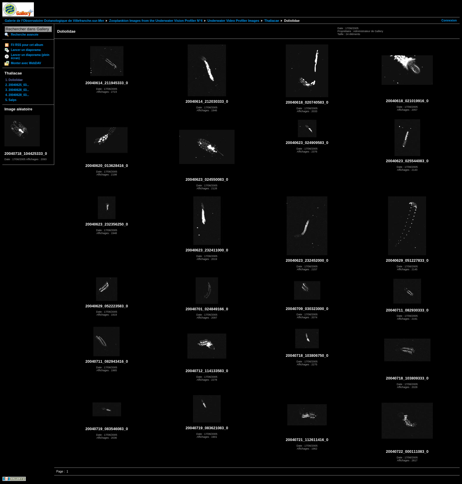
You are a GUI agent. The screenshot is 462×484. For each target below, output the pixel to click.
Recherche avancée (24, 34)
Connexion (449, 20)
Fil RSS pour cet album (27, 45)
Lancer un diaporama (26, 50)
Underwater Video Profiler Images (233, 20)
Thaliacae (271, 20)
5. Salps (10, 100)
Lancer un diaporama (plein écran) (30, 56)
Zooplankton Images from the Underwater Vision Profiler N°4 (155, 20)
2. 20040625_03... (17, 85)
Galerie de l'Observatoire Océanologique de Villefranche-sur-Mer (54, 20)
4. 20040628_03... (17, 95)
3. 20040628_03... (17, 90)
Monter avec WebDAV (26, 63)
